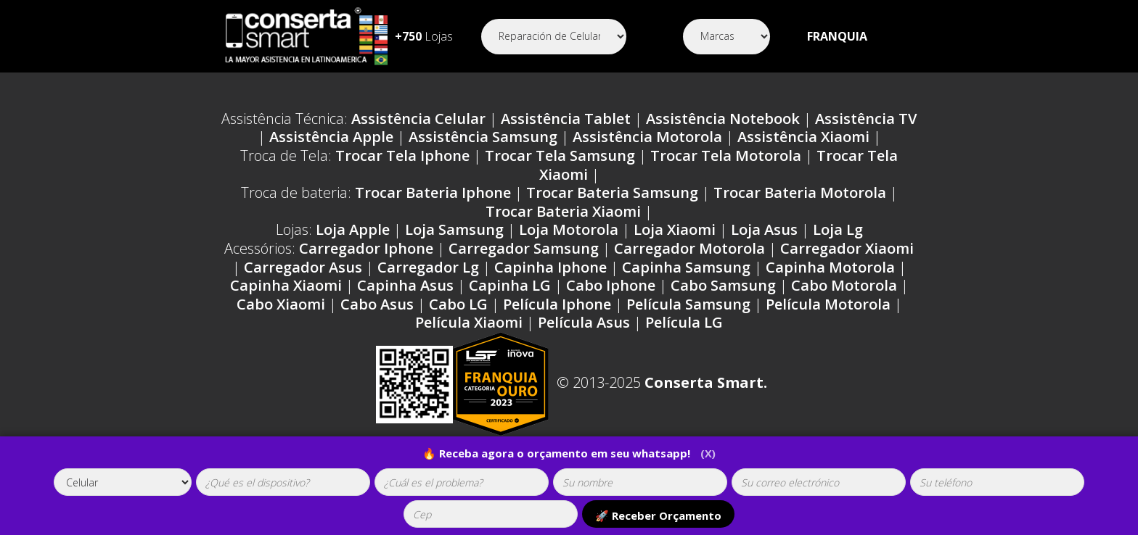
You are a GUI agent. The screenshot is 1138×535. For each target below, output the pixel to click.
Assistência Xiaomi (803, 136)
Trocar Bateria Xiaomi (563, 211)
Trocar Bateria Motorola (799, 192)
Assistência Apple (331, 136)
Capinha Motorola (830, 267)
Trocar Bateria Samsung (612, 192)
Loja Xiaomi (675, 229)
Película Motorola (828, 304)
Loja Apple (353, 229)
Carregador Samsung (524, 248)
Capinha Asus (405, 285)
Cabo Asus (377, 304)
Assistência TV (866, 118)
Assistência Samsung (483, 136)
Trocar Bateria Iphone (433, 192)
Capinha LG (510, 285)
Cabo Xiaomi (281, 304)
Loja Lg (838, 229)
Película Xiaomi (469, 322)
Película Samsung (688, 304)
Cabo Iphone (610, 285)
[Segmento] (553, 36)
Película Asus (584, 322)
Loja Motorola (568, 229)
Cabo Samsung (723, 285)
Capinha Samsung (686, 267)
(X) (708, 453)
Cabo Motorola (844, 285)
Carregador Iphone (366, 248)
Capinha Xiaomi (286, 285)
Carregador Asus (303, 267)
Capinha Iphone (550, 267)
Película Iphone (557, 304)
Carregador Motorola (689, 248)
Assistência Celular (418, 118)
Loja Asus (764, 229)
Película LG (684, 322)
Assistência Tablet (566, 118)
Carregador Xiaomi (847, 248)
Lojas (424, 36)
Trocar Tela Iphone (402, 155)
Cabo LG (458, 304)
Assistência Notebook (723, 118)
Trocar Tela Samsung (560, 155)
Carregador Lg (428, 267)
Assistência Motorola (647, 136)
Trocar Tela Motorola (725, 155)
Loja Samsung (454, 229)
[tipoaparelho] (123, 482)
